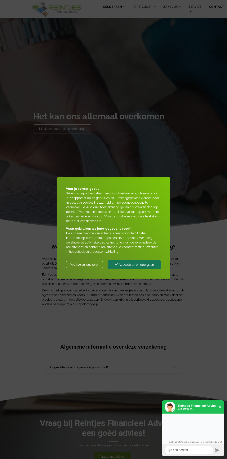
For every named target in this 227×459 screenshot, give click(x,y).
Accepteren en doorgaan (134, 265)
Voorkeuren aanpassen (84, 264)
